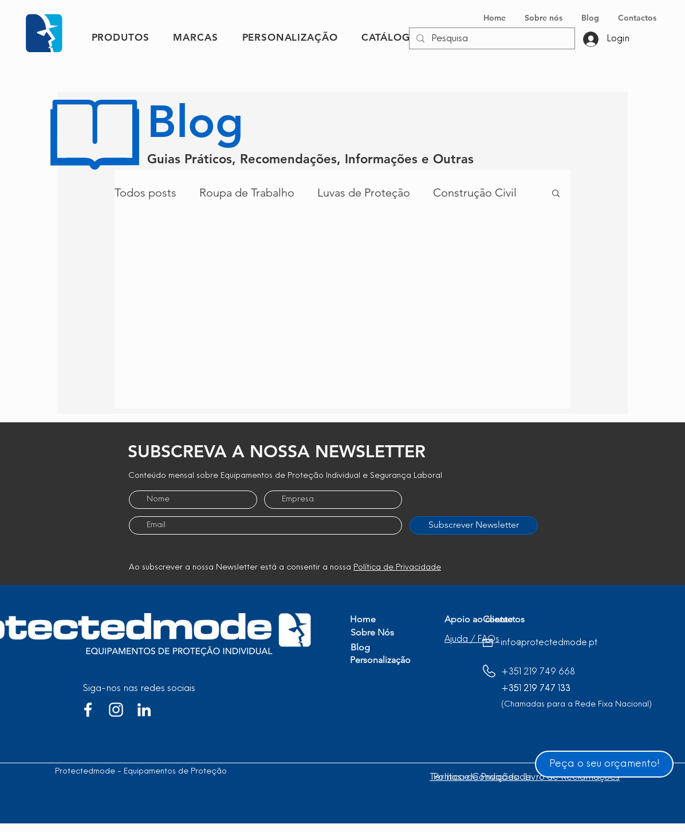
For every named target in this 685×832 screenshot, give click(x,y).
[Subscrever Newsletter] (474, 525)
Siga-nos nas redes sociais (139, 689)
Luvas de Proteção (363, 192)
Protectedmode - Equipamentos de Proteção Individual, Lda (168, 771)
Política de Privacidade (397, 567)
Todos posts (145, 192)
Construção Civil (475, 192)
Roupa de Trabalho (246, 192)
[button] (555, 194)
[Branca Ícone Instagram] (116, 709)
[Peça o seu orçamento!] (604, 764)
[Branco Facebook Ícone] (87, 709)
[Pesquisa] (490, 39)
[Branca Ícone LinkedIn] (144, 709)
